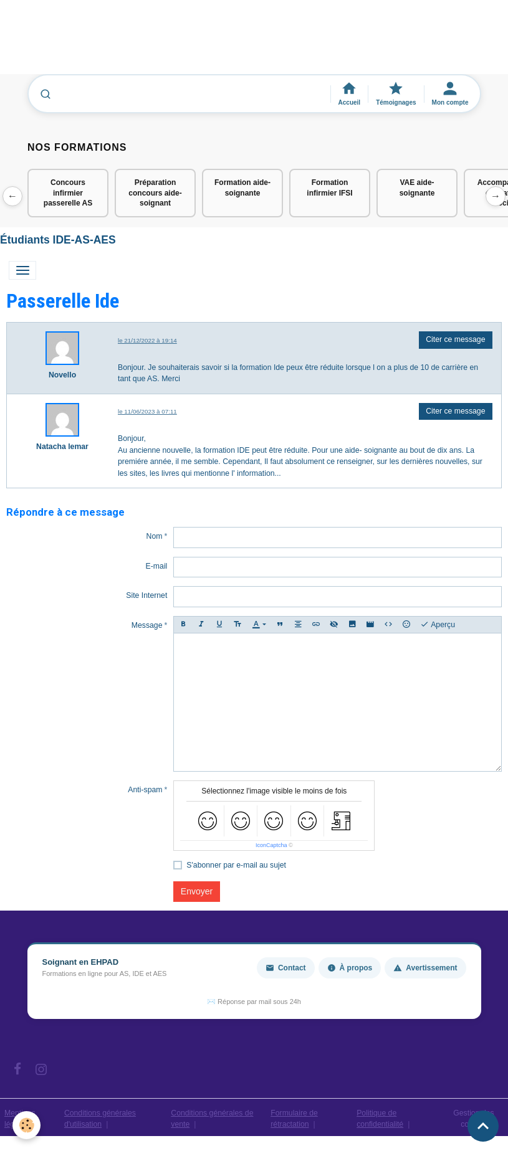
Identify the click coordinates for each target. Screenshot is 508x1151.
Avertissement (425, 968)
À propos (350, 968)
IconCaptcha (271, 845)
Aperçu (437, 624)
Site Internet (146, 595)
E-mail (157, 566)
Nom (154, 536)
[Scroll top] (483, 1126)
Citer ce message (455, 339)
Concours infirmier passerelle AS (68, 193)
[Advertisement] (227, 43)
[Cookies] (26, 1125)
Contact (286, 968)
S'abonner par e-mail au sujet (236, 865)
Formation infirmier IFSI (329, 187)
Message (147, 625)
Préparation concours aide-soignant (154, 193)
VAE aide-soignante (417, 187)
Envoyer (197, 891)
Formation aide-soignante (242, 187)
